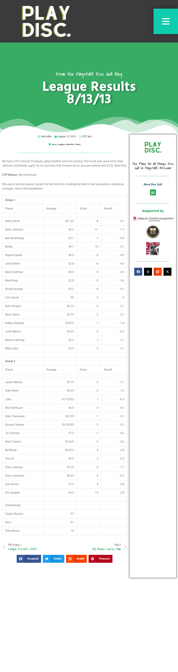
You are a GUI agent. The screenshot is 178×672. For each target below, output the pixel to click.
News (78, 144)
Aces (54, 144)
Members (70, 144)
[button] (29, 559)
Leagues (61, 144)
